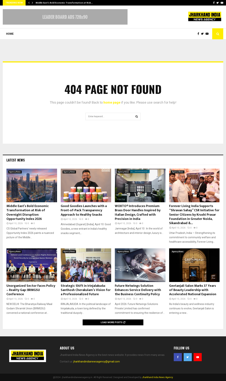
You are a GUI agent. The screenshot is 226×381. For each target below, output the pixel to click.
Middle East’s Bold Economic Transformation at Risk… (64, 3)
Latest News (15, 160)
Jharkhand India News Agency (157, 377)
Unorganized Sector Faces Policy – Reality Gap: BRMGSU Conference (30, 290)
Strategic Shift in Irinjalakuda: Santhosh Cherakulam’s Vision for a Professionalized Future (86, 290)
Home (10, 33)
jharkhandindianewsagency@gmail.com (96, 361)
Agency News (15, 172)
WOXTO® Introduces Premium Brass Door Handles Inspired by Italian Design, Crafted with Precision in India (137, 212)
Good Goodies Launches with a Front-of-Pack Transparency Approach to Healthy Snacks (84, 210)
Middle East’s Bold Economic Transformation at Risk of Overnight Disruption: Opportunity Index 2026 (27, 212)
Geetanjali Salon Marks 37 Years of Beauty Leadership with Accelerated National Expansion (192, 290)
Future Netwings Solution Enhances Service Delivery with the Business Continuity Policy (138, 290)
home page (111, 102)
